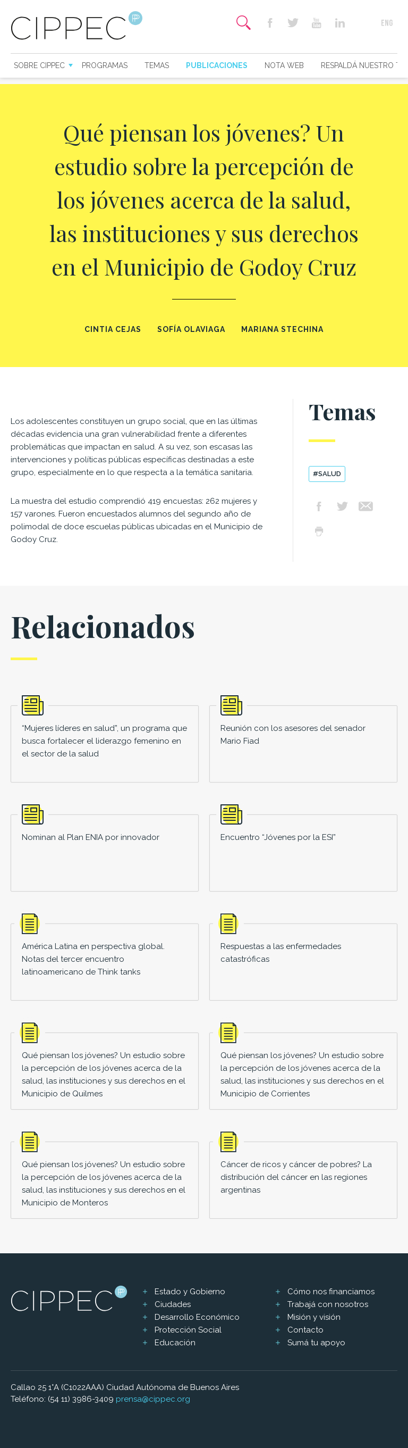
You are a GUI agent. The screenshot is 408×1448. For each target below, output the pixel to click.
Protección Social (188, 1330)
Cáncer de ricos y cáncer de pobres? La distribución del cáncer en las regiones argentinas (296, 1177)
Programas (105, 65)
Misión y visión (314, 1317)
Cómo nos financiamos (331, 1291)
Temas (156, 65)
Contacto (305, 1330)
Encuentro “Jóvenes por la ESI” (278, 837)
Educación (175, 1342)
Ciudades (173, 1304)
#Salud (327, 474)
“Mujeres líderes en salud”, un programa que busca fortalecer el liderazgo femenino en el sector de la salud (104, 741)
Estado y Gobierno (190, 1291)
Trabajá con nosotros (327, 1304)
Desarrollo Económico (197, 1317)
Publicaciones (217, 65)
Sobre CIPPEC (39, 65)
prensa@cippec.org (153, 1399)
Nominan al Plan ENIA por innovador (90, 837)
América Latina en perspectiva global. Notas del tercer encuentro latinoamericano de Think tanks (93, 959)
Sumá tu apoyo (316, 1342)
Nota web (284, 65)
